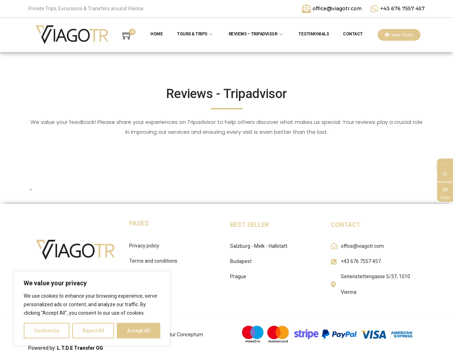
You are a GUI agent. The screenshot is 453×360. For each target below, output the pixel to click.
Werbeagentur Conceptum (174, 334)
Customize (46, 330)
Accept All (138, 330)
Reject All (93, 330)
